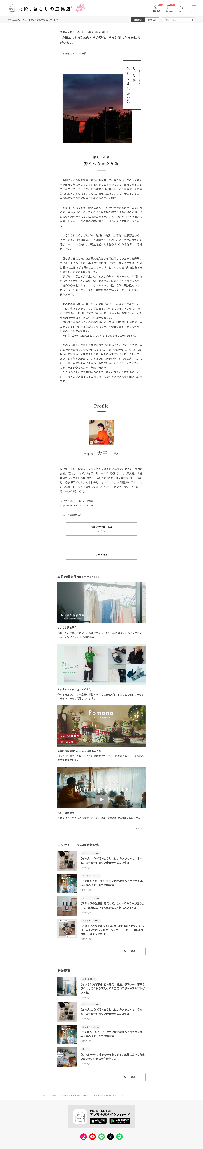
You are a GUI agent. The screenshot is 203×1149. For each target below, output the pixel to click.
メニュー (194, 11)
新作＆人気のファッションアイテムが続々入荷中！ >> (33, 19)
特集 (54, 1095)
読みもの (169, 11)
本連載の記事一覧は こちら (101, 529)
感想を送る (101, 555)
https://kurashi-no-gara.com (77, 505)
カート (181, 11)
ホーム (44, 1095)
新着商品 (156, 11)
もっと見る (129, 951)
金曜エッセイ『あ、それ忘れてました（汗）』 (84, 31)
